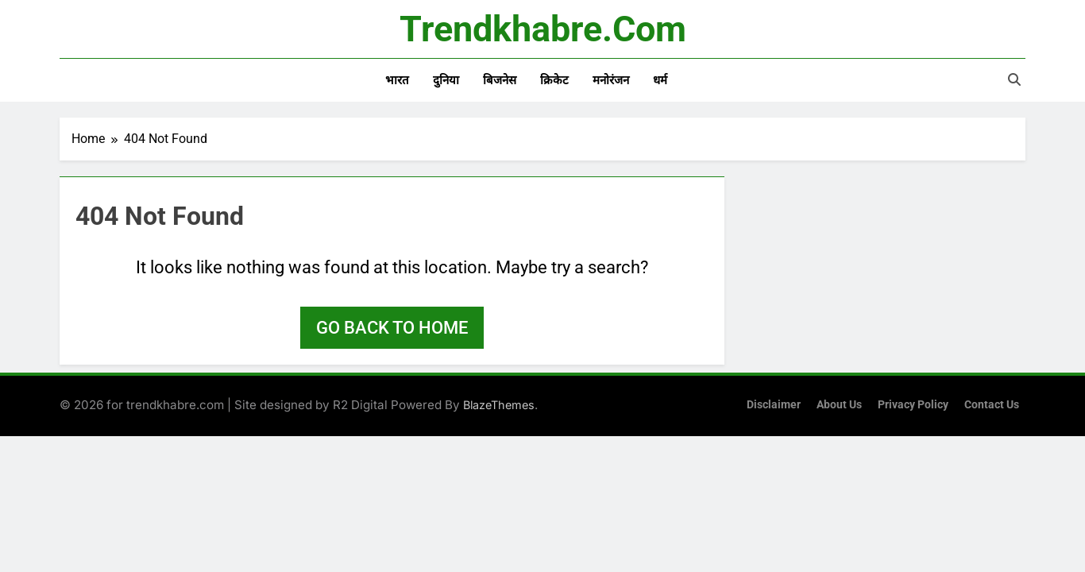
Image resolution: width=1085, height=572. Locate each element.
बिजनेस (499, 80)
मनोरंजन (611, 80)
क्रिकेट (554, 80)
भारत (397, 80)
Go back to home (392, 328)
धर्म (660, 80)
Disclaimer (774, 405)
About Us (839, 405)
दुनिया (446, 80)
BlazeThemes (499, 405)
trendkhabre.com (543, 29)
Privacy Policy (913, 405)
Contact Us (991, 405)
